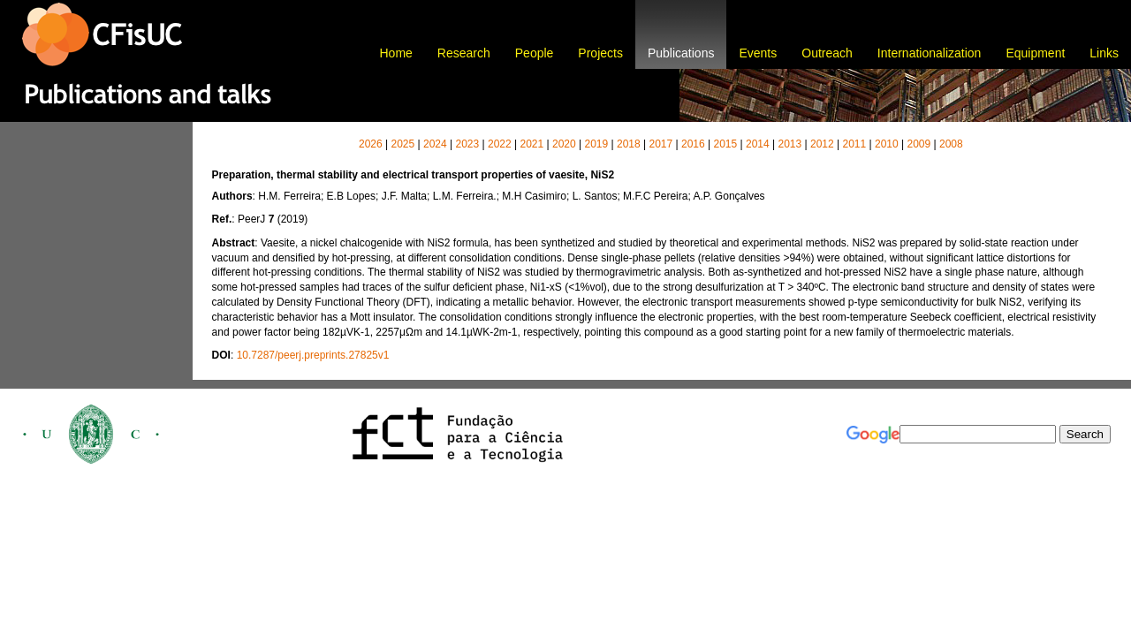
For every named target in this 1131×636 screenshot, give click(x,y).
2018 (629, 144)
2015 (725, 144)
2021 (531, 144)
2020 (564, 144)
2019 (596, 144)
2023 (467, 144)
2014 (758, 144)
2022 (500, 144)
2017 (660, 144)
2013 (789, 144)
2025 (402, 144)
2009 (918, 144)
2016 (693, 144)
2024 (435, 144)
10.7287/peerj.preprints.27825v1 (313, 355)
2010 (887, 144)
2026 (371, 144)
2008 (951, 144)
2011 (854, 144)
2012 (822, 144)
